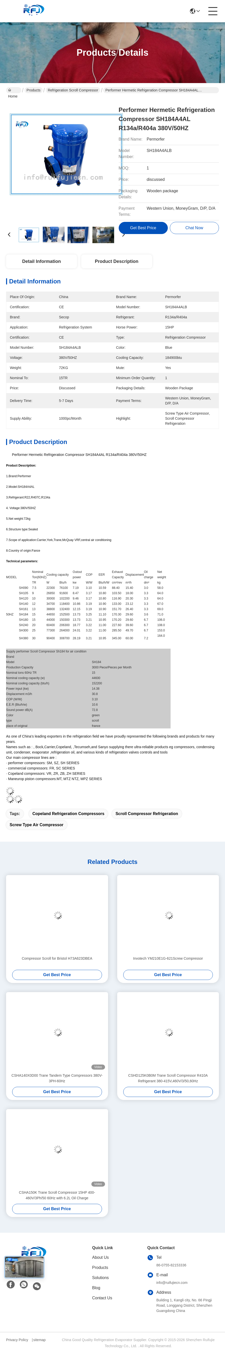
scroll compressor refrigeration (146, 814)
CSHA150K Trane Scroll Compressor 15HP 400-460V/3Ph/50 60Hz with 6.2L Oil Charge (57, 1195)
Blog (96, 1288)
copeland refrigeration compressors (68, 814)
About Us (100, 1257)
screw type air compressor (37, 825)
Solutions (100, 1278)
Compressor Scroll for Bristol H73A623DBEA (57, 958)
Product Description (116, 261)
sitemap (39, 1340)
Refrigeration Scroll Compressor (73, 90)
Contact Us (102, 1298)
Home (12, 90)
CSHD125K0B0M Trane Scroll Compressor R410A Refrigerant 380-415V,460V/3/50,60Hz (168, 1078)
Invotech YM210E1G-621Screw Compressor (168, 958)
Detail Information (41, 261)
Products (33, 90)
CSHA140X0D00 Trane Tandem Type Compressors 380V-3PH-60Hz (57, 1078)
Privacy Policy (17, 1340)
